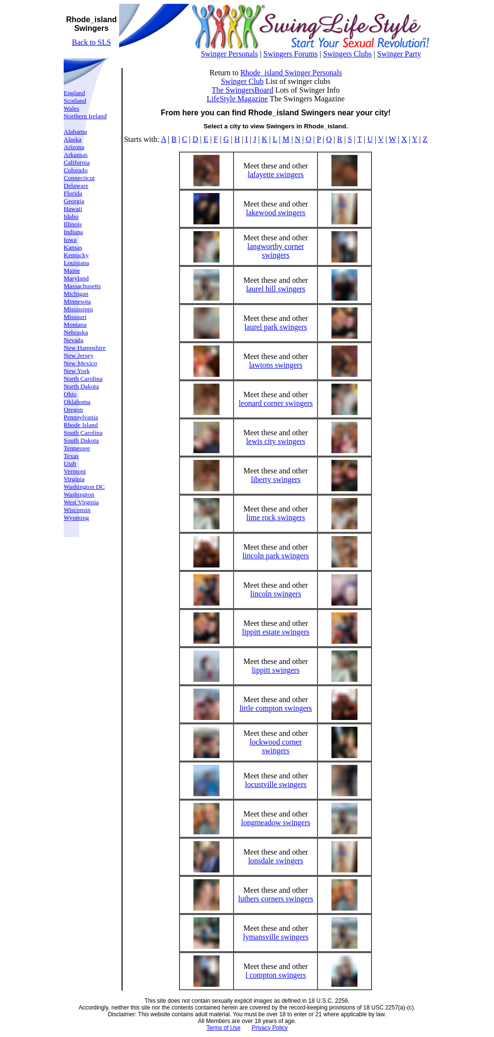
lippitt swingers (276, 670)
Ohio (70, 394)
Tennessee (77, 448)
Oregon (73, 409)
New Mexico (80, 363)
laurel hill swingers (275, 289)
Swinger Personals (229, 54)
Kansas (73, 247)
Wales (71, 108)
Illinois (73, 224)
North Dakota (81, 386)
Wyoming (76, 517)
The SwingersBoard (243, 90)
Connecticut (79, 177)
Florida (73, 193)
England (74, 93)
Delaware (76, 185)
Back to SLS (91, 42)
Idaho (71, 216)
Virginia (74, 479)
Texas (71, 455)
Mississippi (78, 309)
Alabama (75, 131)
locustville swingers (276, 784)
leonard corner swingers (276, 403)
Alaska (73, 139)
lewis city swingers (275, 441)
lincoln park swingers (276, 556)
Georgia (74, 201)
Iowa (70, 239)
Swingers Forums (290, 54)
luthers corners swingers (276, 899)
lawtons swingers (275, 365)
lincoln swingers (275, 594)
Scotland (75, 100)
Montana (75, 324)
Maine (72, 270)
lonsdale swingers (275, 861)
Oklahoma (77, 401)
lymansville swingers (276, 937)
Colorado (76, 170)
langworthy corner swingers (275, 250)
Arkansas (76, 154)
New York (77, 370)
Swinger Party (399, 54)
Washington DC (84, 486)
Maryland (76, 278)
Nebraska (76, 332)
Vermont (75, 471)
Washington (79, 494)
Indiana (73, 231)
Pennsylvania (81, 417)
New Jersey (79, 355)
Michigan (76, 293)
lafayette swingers (276, 174)
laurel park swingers (276, 327)
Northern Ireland (85, 116)
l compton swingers (276, 975)
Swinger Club (242, 81)
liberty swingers (276, 479)
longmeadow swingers (276, 822)
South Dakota (81, 440)
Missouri (75, 316)
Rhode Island (81, 425)
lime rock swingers (276, 517)
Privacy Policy (270, 1027)
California (77, 162)
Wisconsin (77, 509)
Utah (70, 463)
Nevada (73, 340)
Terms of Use (223, 1027)
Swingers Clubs (347, 54)
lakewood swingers (275, 212)
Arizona (74, 147)
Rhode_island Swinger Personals (291, 73)
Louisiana (76, 262)
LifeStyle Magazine (237, 99)
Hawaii (73, 208)
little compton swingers (275, 708)
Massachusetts (82, 286)
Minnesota (77, 301)
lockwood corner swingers (276, 746)
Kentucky (76, 255)
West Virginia (81, 502)
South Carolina (83, 432)
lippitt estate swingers (276, 632)
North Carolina (83, 378)
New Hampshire (85, 347)
